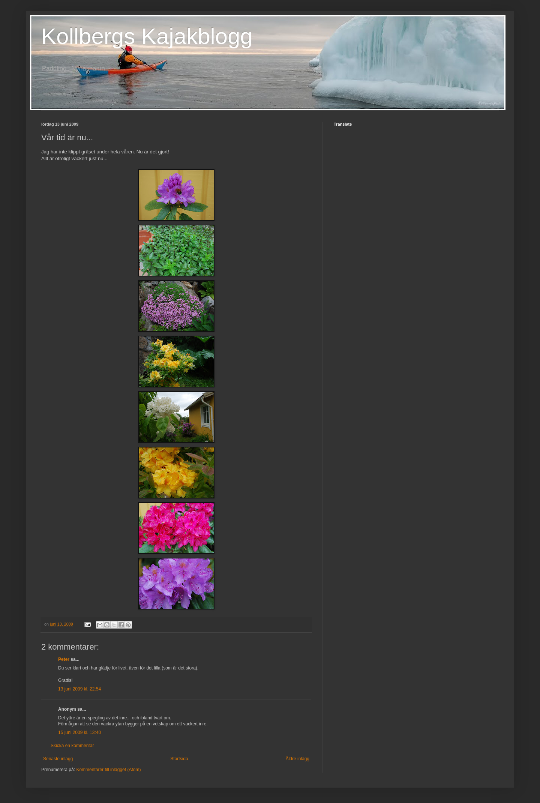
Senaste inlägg (58, 758)
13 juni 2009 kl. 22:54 (79, 689)
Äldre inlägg (297, 758)
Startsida (179, 758)
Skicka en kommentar (72, 745)
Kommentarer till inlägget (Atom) (108, 769)
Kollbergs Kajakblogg (147, 36)
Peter (63, 659)
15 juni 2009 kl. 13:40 (79, 732)
